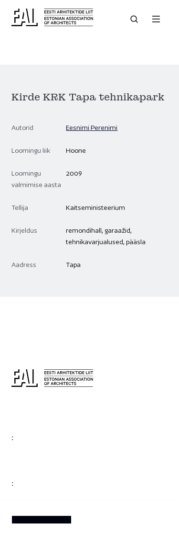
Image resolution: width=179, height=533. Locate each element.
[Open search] (135, 19)
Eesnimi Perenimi (91, 127)
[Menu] (156, 19)
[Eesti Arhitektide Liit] (52, 24)
